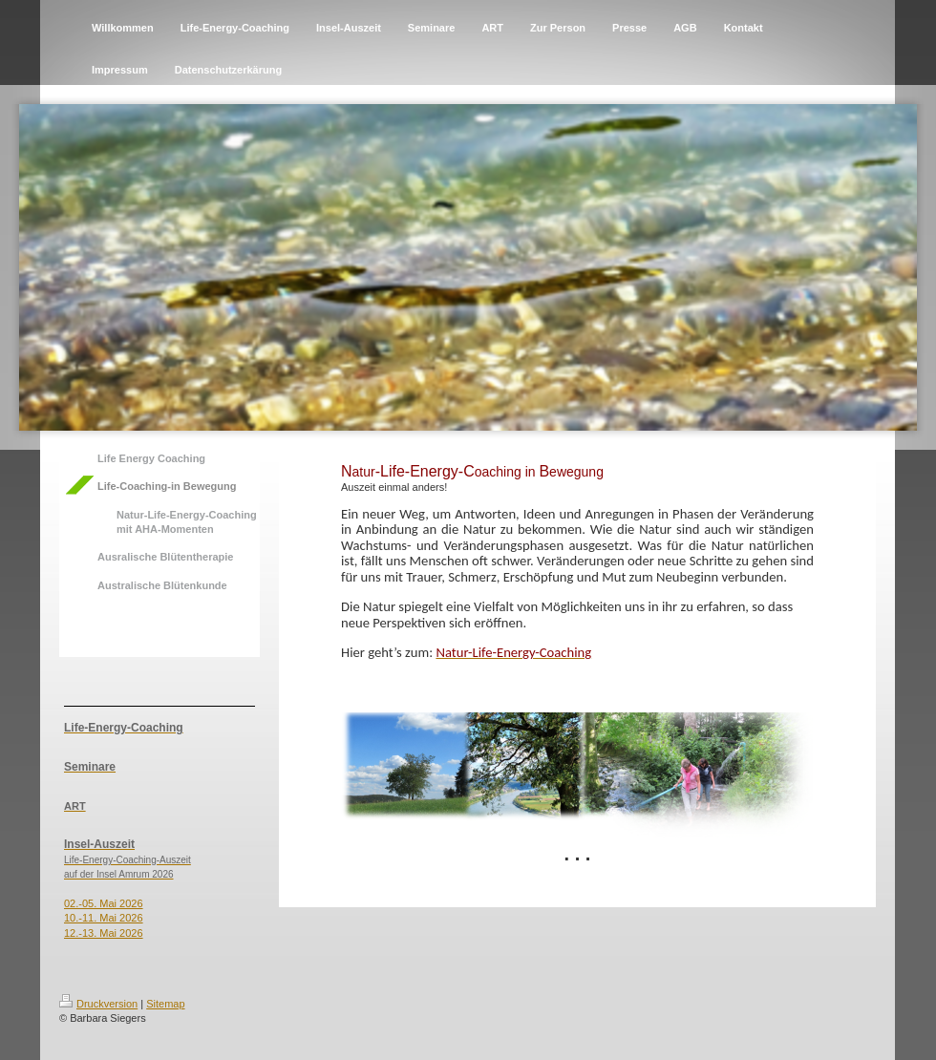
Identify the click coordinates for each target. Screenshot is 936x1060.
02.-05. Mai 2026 (103, 903)
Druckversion (98, 1003)
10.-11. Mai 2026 (103, 917)
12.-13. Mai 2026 (103, 933)
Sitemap (165, 1003)
